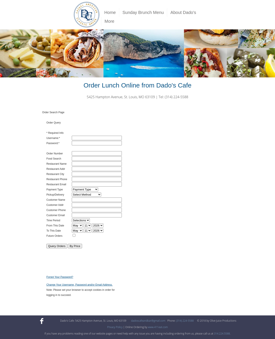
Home (110, 12)
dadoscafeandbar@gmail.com (148, 320)
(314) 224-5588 (185, 320)
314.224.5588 (222, 333)
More (110, 21)
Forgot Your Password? (59, 277)
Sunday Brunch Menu (143, 12)
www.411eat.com (158, 327)
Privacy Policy (114, 327)
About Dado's (183, 12)
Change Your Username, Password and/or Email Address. (79, 284)
